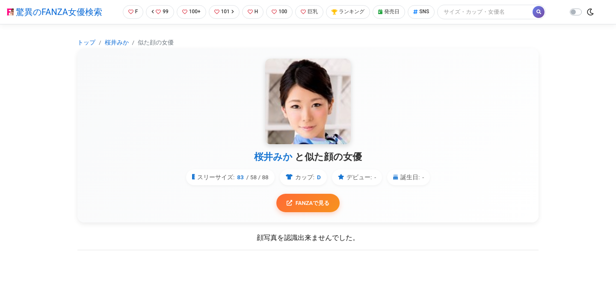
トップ (86, 42)
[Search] (494, 12)
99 (157, 12)
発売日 (395, 12)
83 (240, 177)
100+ (189, 12)
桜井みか (117, 42)
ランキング (352, 12)
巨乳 (311, 12)
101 (223, 12)
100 (280, 12)
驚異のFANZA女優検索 (54, 12)
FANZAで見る (308, 203)
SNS (429, 12)
